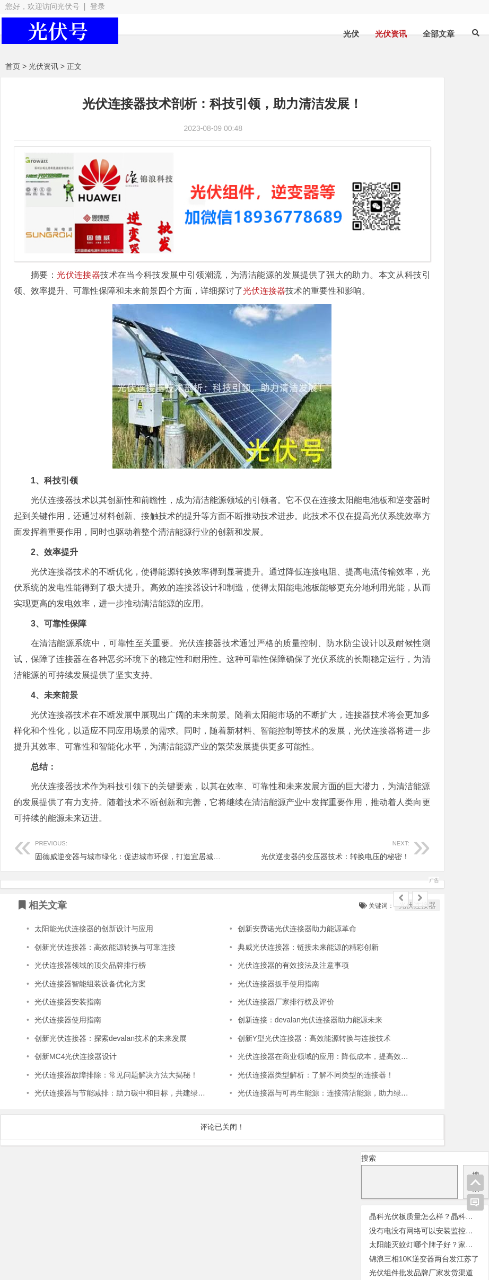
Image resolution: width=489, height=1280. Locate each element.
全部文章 (439, 33)
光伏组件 (384, 1232)
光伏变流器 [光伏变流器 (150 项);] (393, 241)
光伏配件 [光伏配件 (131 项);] (459, 303)
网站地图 (279, 1251)
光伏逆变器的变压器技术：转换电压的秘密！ (252, 890)
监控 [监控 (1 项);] (447, 349)
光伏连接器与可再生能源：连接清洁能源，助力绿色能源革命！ (299, 1134)
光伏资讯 (391, 33)
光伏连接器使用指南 (67, 1061)
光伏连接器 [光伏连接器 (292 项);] (395, 287)
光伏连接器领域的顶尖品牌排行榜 (90, 1006)
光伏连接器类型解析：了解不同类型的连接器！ (273, 1116)
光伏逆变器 (52, 1232)
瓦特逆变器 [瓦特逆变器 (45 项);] (409, 347)
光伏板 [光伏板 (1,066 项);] (449, 255)
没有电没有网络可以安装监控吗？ (425, 156)
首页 (12, 66)
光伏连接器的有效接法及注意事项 (251, 1006)
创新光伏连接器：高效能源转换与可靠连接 (105, 988)
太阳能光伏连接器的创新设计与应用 (93, 970)
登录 (97, 6)
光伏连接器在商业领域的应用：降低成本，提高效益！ (284, 1097)
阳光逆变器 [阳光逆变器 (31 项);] (441, 362)
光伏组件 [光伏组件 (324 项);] (388, 272)
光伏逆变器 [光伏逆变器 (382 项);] (395, 303)
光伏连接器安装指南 (67, 1043)
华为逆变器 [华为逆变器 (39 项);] (387, 333)
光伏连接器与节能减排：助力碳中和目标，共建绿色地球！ (131, 1134)
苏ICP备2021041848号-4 (352, 1251)
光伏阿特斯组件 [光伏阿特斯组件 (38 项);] (396, 318)
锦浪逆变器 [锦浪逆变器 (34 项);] (386, 362)
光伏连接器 (78, 252)
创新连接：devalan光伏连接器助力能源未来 (267, 1061)
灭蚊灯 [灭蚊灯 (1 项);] (370, 349)
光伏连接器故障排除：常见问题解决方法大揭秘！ (116, 1116)
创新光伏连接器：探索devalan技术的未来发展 (110, 1079)
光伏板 (157, 1232)
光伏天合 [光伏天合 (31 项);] (450, 241)
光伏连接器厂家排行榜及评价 (243, 1043)
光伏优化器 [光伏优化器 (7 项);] (405, 227)
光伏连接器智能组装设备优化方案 (90, 1025)
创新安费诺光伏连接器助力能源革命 (254, 970)
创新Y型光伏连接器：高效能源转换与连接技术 (271, 1079)
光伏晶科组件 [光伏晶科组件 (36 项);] (391, 257)
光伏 (351, 33)
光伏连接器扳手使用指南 (236, 1025)
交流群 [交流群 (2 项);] (370, 227)
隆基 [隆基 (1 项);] (477, 363)
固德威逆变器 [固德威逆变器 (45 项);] (451, 333)
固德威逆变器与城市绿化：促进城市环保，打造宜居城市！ (131, 890)
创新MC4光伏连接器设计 (75, 1097)
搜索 (368, 84)
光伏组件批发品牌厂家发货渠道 (421, 199)
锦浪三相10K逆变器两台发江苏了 (424, 184)
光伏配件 (272, 1232)
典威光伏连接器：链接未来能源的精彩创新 (265, 988)
